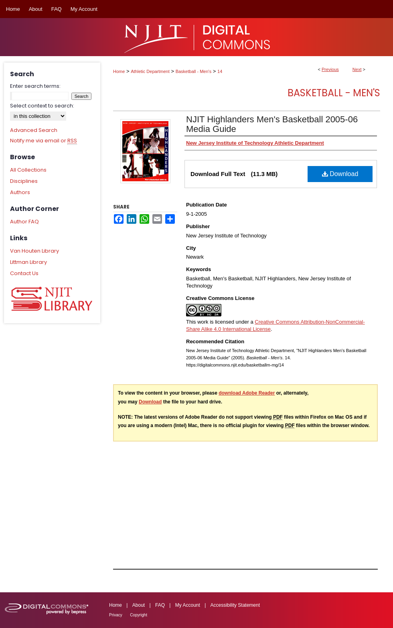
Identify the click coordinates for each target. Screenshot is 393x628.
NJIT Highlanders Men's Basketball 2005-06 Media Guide (272, 124)
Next (357, 69)
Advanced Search (33, 130)
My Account (187, 605)
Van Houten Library (34, 251)
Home (119, 71)
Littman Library (28, 262)
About (138, 605)
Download (340, 173)
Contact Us (24, 273)
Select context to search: (42, 105)
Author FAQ (24, 221)
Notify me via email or (43, 141)
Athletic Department (150, 71)
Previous (330, 69)
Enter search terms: (35, 86)
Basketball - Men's (194, 71)
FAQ (160, 605)
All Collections (28, 170)
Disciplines (24, 181)
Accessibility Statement (235, 605)
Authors (20, 192)
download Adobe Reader (247, 393)
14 (219, 71)
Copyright (138, 615)
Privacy (115, 615)
